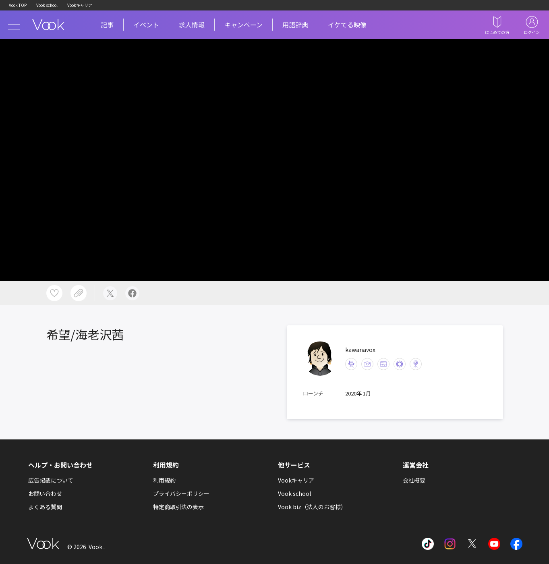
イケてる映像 (347, 24)
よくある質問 (45, 507)
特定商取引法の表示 (178, 507)
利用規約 (164, 480)
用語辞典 (295, 24)
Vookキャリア (79, 5)
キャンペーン (243, 24)
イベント (146, 24)
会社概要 (414, 480)
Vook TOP (18, 5)
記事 (107, 24)
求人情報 (192, 24)
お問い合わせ (45, 493)
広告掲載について (50, 480)
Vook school (47, 5)
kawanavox (360, 349)
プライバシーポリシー (181, 493)
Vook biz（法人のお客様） (312, 507)
